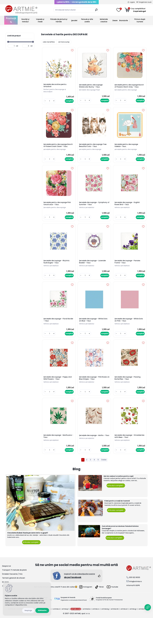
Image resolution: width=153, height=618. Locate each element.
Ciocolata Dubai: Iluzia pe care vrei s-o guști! (27, 533)
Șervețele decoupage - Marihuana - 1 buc (58, 436)
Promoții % (11, 20)
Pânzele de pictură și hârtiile (58, 20)
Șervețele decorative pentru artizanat (54, 85)
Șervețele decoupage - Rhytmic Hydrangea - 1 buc (56, 262)
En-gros (5, 582)
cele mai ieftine (49, 42)
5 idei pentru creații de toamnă (117, 501)
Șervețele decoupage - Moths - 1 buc (94, 435)
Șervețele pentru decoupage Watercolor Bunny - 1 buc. (91, 86)
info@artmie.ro (135, 581)
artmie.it (142, 609)
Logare (132, 2)
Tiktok (99, 587)
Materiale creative (104, 20)
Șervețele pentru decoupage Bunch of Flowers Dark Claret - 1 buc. (58, 145)
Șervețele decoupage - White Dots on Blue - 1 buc (93, 320)
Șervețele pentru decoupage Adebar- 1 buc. (126, 145)
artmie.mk (115, 609)
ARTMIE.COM (75, 609)
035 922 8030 (134, 577)
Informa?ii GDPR (133, 585)
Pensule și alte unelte (87, 20)
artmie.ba (86, 609)
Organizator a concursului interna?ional (74, 600)
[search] (96, 11)
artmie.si (56, 609)
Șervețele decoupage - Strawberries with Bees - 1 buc (129, 436)
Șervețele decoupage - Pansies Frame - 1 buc (127, 262)
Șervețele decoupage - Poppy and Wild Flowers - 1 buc (57, 378)
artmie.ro (95, 609)
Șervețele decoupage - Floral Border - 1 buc (58, 320)
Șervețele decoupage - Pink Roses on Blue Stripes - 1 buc (94, 378)
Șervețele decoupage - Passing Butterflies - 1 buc (127, 378)
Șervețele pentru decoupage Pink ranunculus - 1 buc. (57, 203)
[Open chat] (147, 607)
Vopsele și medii (40, 20)
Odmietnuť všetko (28, 610)
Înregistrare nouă (145, 2)
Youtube (112, 587)
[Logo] (21, 9)
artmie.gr (133, 609)
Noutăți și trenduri (25, 20)
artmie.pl (65, 609)
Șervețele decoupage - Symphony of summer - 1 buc (94, 203)
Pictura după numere (139, 20)
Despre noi (6, 566)
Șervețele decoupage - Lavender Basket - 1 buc (92, 262)
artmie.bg (105, 609)
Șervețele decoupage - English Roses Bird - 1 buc (127, 203)
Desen (115, 20)
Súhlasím (42, 610)
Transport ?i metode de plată (14, 570)
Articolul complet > (31, 542)
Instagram (85, 587)
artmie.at (124, 609)
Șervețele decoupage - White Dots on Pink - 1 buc (129, 320)
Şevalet (74, 20)
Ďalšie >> (103, 460)
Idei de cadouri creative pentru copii (118, 476)
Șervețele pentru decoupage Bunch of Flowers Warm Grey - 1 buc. (129, 86)
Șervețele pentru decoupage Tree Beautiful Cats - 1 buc (92, 145)
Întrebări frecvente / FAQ (12, 574)
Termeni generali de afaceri (13, 578)
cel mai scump (63, 42)
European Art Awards (68, 597)
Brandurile (123, 20)
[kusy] (49, 101)
